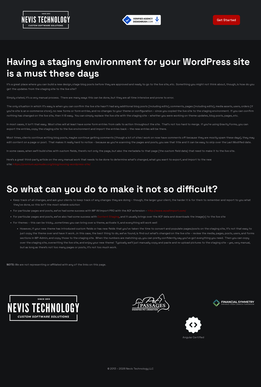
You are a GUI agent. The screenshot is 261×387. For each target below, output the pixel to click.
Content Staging (108, 216)
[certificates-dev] (193, 324)
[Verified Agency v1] (141, 20)
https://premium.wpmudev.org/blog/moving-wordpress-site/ (52, 164)
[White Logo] (45, 20)
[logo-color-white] (233, 303)
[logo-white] (150, 303)
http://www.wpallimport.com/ (167, 210)
